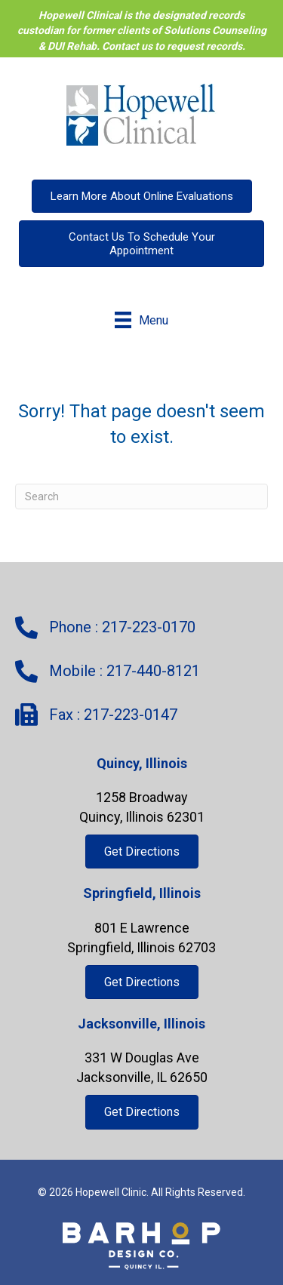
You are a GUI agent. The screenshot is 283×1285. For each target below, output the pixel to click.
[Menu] (141, 320)
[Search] (141, 496)
